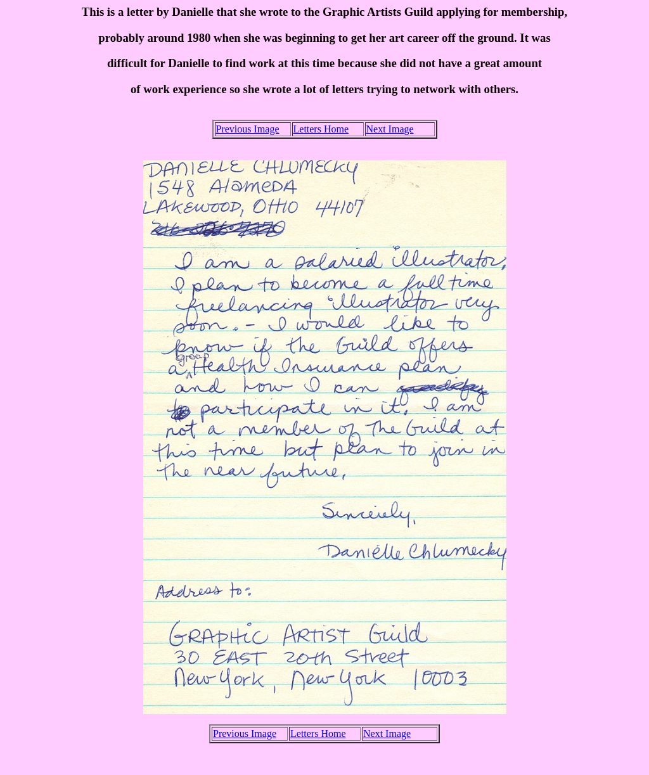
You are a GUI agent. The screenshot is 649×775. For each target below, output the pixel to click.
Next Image (390, 129)
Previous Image (248, 129)
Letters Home (321, 129)
